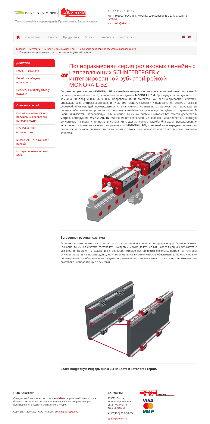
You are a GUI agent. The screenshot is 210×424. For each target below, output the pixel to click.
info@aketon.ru (123, 23)
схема (112, 18)
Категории (34, 49)
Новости (52, 37)
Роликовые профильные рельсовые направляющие (107, 49)
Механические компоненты (59, 49)
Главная (20, 49)
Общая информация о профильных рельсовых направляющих (31, 116)
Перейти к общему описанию (28, 80)
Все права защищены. (67, 411)
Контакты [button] (127, 37)
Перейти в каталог (28, 70)
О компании (33, 37)
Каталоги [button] (107, 37)
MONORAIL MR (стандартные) (25, 130)
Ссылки (89, 37)
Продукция (71, 37)
